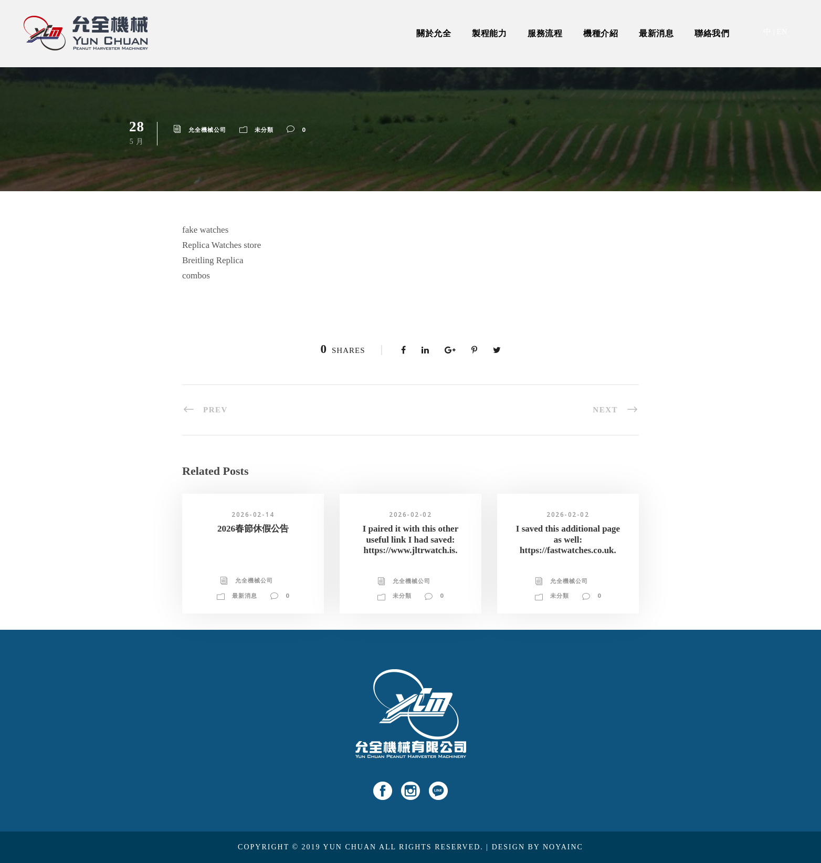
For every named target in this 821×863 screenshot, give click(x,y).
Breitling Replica (213, 260)
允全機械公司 (207, 129)
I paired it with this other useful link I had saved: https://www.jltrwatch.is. (410, 539)
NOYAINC (563, 847)
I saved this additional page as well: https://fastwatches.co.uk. (568, 539)
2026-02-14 (252, 514)
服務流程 (545, 33)
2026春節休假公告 (253, 529)
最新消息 (656, 33)
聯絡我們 (711, 33)
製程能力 (489, 33)
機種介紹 (600, 33)
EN (782, 31)
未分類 (264, 129)
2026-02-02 (410, 514)
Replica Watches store (221, 245)
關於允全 (433, 33)
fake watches (205, 230)
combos (196, 275)
